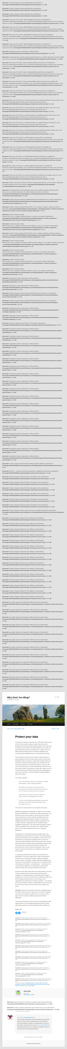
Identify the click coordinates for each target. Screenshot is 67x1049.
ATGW (22, 728)
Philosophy (27, 983)
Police (38, 984)
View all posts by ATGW (29, 994)
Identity (28, 984)
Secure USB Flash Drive (43, 1025)
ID (21, 984)
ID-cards (24, 984)
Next (58, 728)
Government (18, 984)
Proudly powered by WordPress (33, 1043)
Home (8, 724)
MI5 (36, 984)
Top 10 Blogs (15, 724)
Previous (53, 728)
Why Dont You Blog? (18, 697)
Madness (33, 984)
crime (43, 983)
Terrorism (17, 985)
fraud (46, 983)
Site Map (23, 724)
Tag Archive (29, 724)
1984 (40, 983)
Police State (43, 984)
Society (32, 983)
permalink (32, 985)
